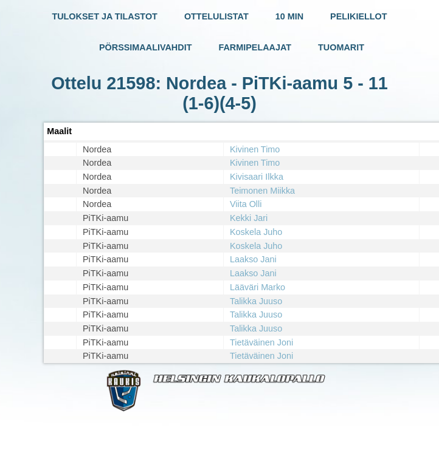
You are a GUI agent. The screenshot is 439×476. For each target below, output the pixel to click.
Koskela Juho (256, 232)
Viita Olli (246, 204)
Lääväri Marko (257, 287)
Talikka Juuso (256, 301)
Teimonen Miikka (262, 190)
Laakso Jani (253, 259)
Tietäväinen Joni (261, 342)
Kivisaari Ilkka (256, 177)
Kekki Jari (249, 218)
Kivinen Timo (255, 149)
